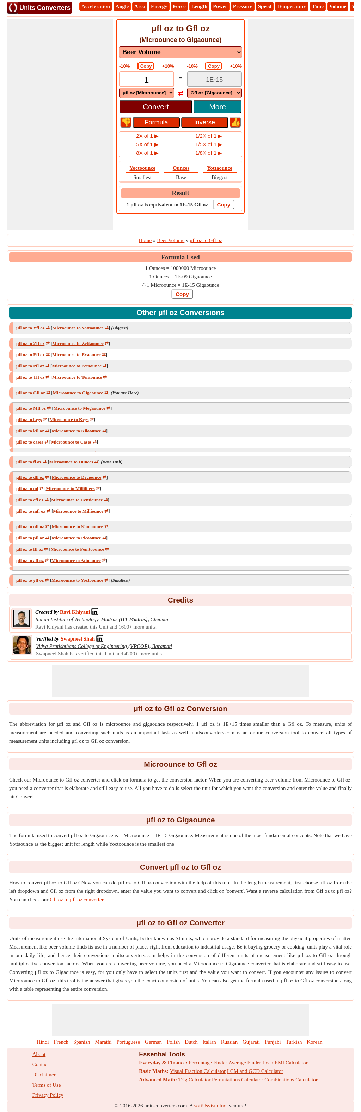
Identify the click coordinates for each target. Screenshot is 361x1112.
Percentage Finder (208, 1062)
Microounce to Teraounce (77, 377)
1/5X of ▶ (208, 144)
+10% (168, 66)
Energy (159, 6)
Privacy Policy (47, 1095)
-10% (124, 66)
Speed (264, 6)
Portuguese (128, 1042)
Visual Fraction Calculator (198, 1071)
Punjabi (273, 1042)
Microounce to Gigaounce (78, 392)
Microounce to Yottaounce (77, 327)
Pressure (242, 6)
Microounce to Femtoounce (77, 549)
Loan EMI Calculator (284, 1062)
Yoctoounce (142, 168)
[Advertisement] (60, 124)
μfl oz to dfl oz (30, 477)
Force (179, 6)
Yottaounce (219, 168)
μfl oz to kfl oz (30, 430)
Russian (229, 1042)
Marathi (103, 1042)
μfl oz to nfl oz (30, 526)
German (153, 1042)
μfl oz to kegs (29, 419)
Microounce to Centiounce (77, 499)
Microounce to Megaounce (79, 408)
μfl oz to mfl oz (30, 511)
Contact (40, 1064)
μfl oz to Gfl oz (30, 392)
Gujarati (251, 1042)
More (217, 107)
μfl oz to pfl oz (30, 537)
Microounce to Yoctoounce (77, 580)
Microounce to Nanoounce (77, 526)
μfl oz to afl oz (30, 560)
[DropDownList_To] (214, 93)
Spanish (81, 1042)
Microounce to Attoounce (76, 560)
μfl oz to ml (27, 488)
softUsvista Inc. (210, 1105)
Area (139, 6)
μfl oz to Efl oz (30, 354)
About (39, 1054)
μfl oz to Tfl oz (30, 377)
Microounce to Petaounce (77, 366)
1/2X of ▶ (208, 136)
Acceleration (95, 6)
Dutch (191, 1042)
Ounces (181, 168)
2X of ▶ (147, 136)
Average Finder (244, 1062)
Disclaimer (44, 1074)
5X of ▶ (147, 144)
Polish (173, 1042)
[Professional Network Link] (75, 612)
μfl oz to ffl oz (29, 549)
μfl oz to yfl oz (30, 580)
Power (220, 6)
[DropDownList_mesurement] (180, 52)
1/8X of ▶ (208, 153)
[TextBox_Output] (215, 80)
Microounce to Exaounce (76, 354)
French (61, 1042)
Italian (209, 1042)
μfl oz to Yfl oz (30, 327)
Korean (314, 1042)
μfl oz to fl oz (29, 461)
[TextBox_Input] (147, 80)
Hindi (43, 1042)
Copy (146, 66)
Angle (122, 6)
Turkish (294, 1042)
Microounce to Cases (71, 442)
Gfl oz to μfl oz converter (76, 899)
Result (180, 193)
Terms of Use (46, 1085)
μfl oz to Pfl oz (30, 366)
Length (199, 6)
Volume (338, 6)
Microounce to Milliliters (70, 488)
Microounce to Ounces (71, 461)
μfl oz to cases (29, 442)
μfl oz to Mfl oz (31, 408)
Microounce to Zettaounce (78, 343)
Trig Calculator (194, 1079)
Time (318, 6)
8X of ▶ (147, 153)
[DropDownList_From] (146, 93)
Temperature (291, 6)
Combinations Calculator (290, 1079)
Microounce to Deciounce (77, 477)
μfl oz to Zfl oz (30, 343)
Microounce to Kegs (69, 419)
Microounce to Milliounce (78, 511)
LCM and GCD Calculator (255, 1071)
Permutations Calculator (237, 1079)
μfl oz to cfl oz (29, 499)
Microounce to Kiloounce (76, 430)
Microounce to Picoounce (76, 537)
